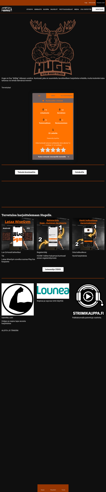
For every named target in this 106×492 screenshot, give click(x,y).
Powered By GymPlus (53, 138)
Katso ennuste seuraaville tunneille (53, 157)
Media (76, 9)
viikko (53, 95)
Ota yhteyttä (86, 9)
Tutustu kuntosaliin (26, 172)
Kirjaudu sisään (101, 2)
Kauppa (46, 9)
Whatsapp (100, 9)
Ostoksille (79, 172)
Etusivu (30, 9)
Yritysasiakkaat (66, 9)
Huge (86, 2)
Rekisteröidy (92, 2)
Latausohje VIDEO (53, 269)
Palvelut (54, 9)
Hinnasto (38, 9)
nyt (39, 95)
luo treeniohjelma (67, 95)
